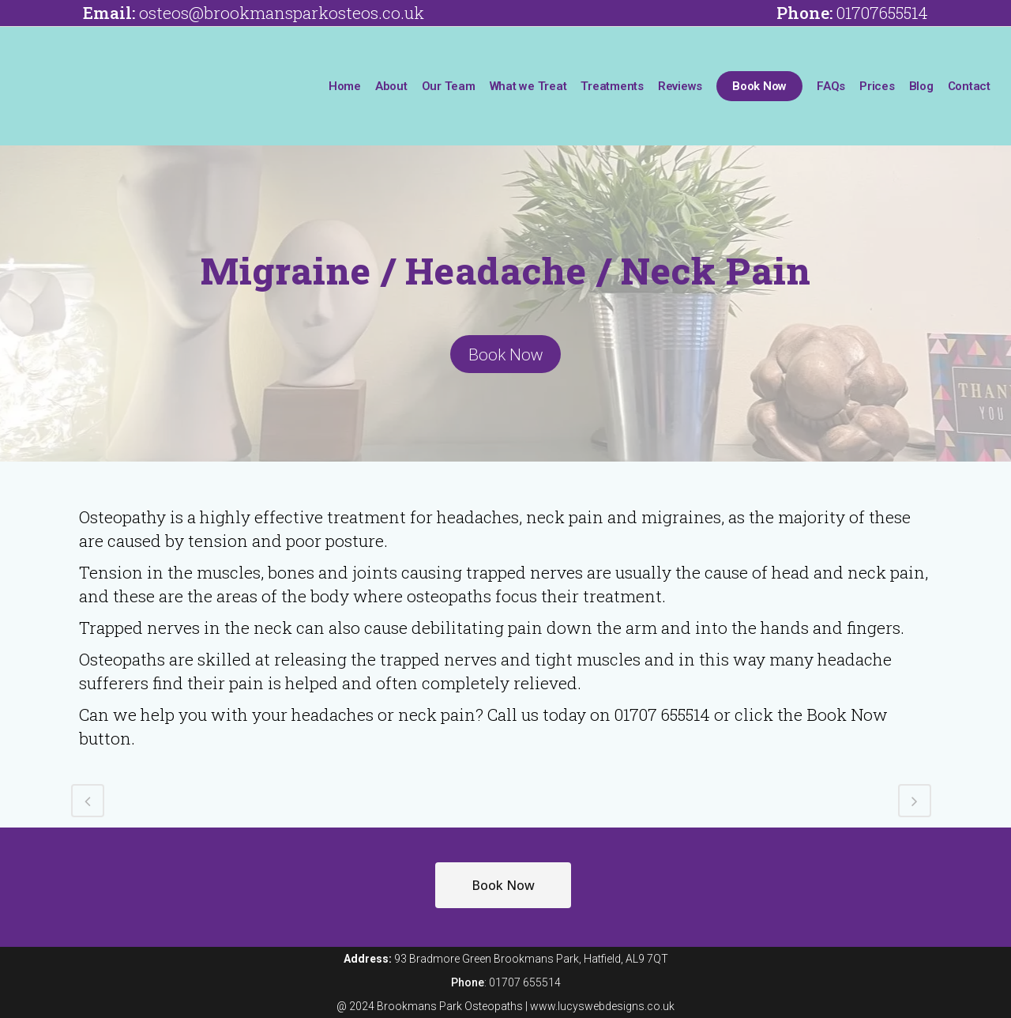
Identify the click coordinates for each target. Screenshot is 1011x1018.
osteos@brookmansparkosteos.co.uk (281, 13)
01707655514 (882, 13)
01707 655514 (525, 982)
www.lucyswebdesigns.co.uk (602, 1006)
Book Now (505, 354)
